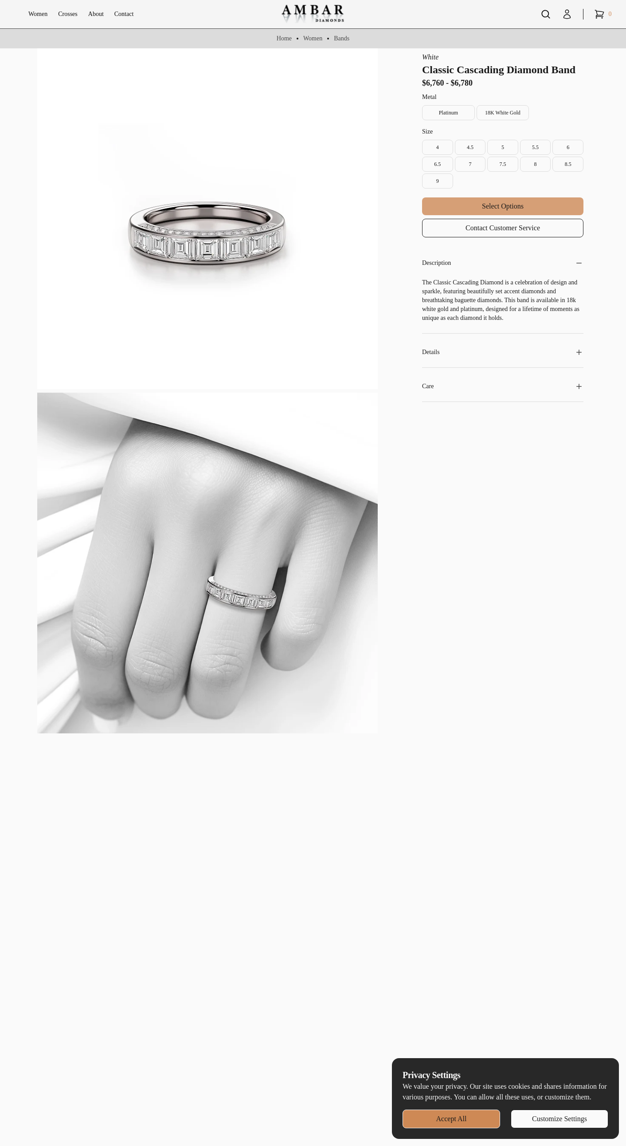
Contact (124, 14)
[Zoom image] (207, 218)
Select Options (503, 206)
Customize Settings (559, 1118)
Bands (341, 38)
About (96, 14)
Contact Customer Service (503, 228)
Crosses (68, 14)
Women (37, 14)
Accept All (451, 1118)
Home (284, 38)
